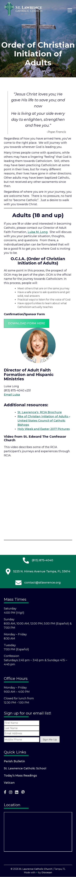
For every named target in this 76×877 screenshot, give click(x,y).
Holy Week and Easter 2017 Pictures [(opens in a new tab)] (43, 429)
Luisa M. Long (38, 232)
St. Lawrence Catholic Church (35, 869)
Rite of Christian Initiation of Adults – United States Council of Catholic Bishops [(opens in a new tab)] (43, 421)
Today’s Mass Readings (20, 775)
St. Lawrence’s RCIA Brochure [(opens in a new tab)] (39, 412)
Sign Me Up (50, 739)
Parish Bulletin (14, 761)
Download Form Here (26, 323)
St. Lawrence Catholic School (25, 768)
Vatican (9, 782)
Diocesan (46, 872)
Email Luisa (12, 394)
